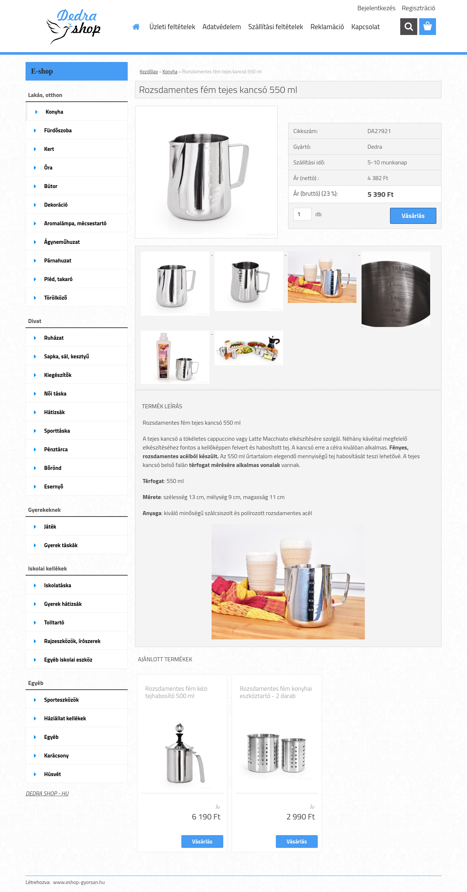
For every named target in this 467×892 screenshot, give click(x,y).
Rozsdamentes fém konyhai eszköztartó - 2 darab (276, 692)
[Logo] (76, 27)
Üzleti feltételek (172, 26)
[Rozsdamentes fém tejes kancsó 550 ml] (206, 109)
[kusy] (302, 214)
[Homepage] (135, 26)
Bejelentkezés (377, 8)
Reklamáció (327, 26)
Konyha (170, 71)
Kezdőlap (149, 71)
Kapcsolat (365, 26)
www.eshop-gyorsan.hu (79, 882)
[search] (408, 26)
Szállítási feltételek (275, 26)
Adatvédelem (221, 26)
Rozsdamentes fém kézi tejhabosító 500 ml (176, 692)
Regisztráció (418, 8)
